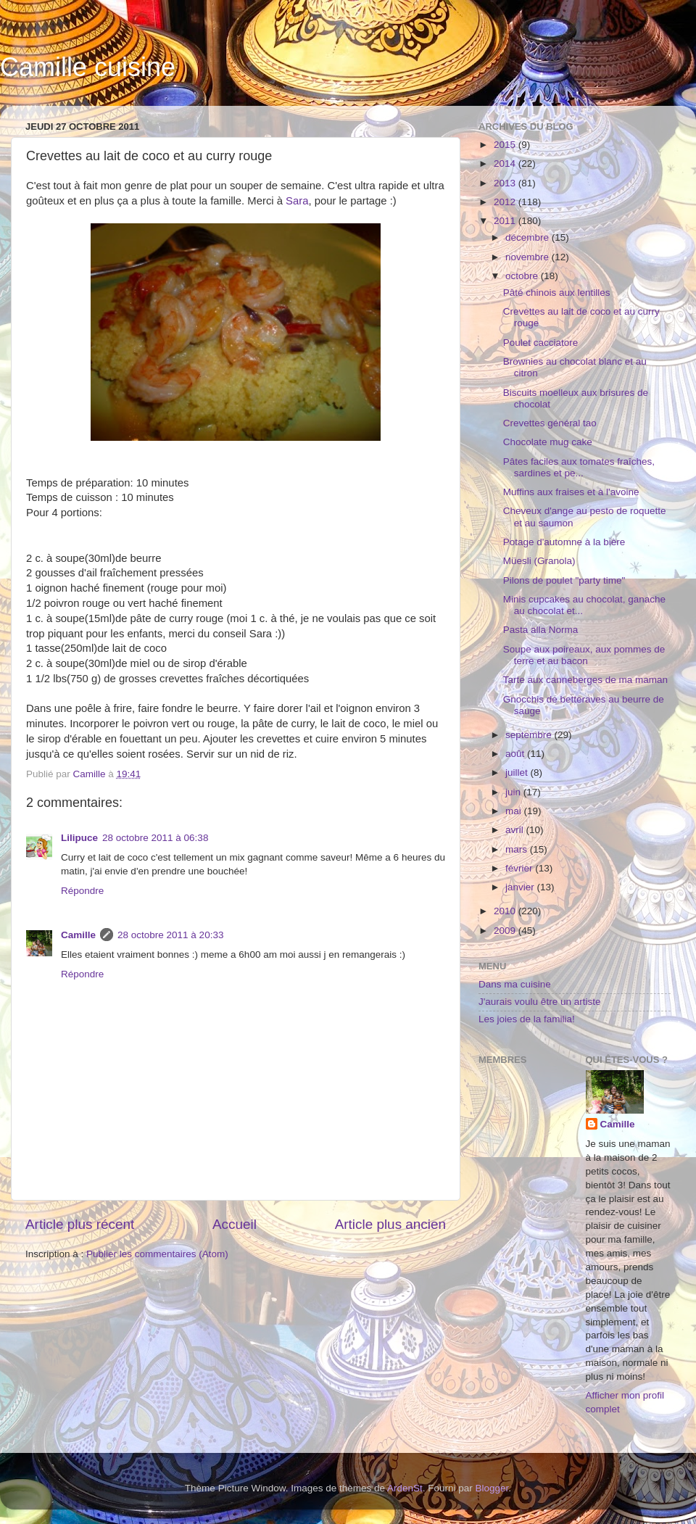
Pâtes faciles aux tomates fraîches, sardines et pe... (579, 467)
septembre (530, 734)
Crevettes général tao (550, 423)
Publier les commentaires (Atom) (157, 1253)
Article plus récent (79, 1224)
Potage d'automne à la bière (564, 542)
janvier (521, 887)
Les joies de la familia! (526, 1019)
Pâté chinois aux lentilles (556, 292)
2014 (506, 163)
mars (517, 849)
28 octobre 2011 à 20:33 (170, 934)
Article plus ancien (390, 1224)
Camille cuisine (87, 67)
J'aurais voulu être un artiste (539, 1001)
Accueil (234, 1224)
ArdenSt (405, 1488)
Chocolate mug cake (547, 441)
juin (514, 792)
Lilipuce (79, 837)
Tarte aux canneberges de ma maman (585, 679)
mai (514, 811)
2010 (506, 911)
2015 (506, 144)
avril (515, 829)
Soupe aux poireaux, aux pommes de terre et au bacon (584, 655)
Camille (78, 934)
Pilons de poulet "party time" (564, 580)
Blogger (492, 1488)
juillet (518, 772)
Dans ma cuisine (514, 984)
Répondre (82, 890)
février (520, 868)
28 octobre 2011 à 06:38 (155, 837)
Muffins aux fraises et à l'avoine (571, 491)
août (516, 753)
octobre (523, 275)
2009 (506, 930)
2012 (506, 201)
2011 (506, 220)
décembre (528, 237)
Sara (297, 201)
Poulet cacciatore (541, 342)
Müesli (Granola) (539, 560)
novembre (528, 257)
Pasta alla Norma (541, 629)
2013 (506, 183)
